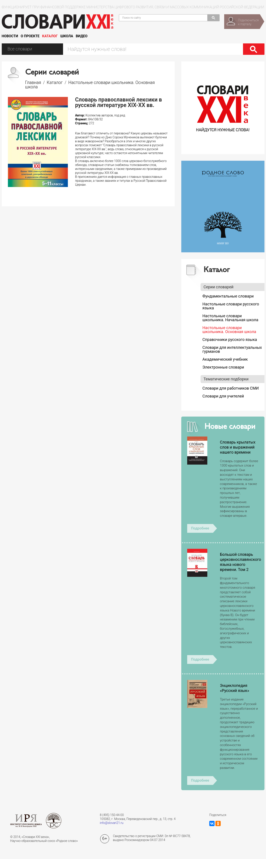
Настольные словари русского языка (231, 306)
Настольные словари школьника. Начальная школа (230, 318)
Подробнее (200, 528)
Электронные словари (223, 367)
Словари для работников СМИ (231, 388)
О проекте (30, 36)
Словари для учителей (223, 396)
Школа (66, 36)
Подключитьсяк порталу (248, 22)
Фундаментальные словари (228, 296)
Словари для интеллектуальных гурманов (232, 349)
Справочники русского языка (230, 339)
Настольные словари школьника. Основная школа (90, 84)
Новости (10, 36)
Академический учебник (225, 359)
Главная (33, 82)
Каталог (50, 36)
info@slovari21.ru (111, 823)
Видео (82, 36)
